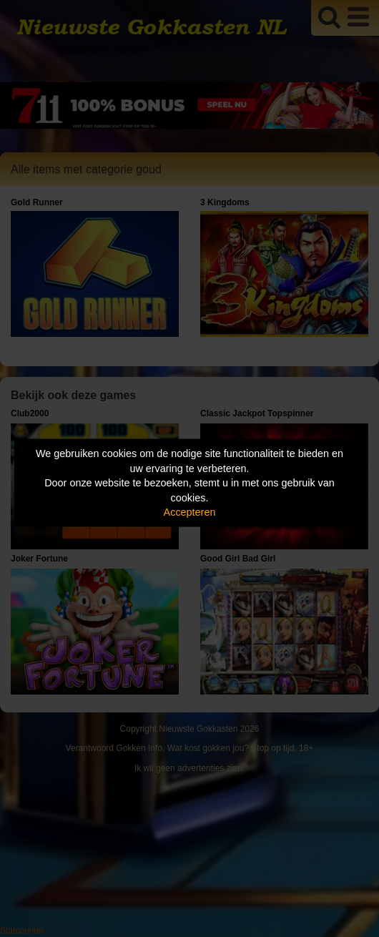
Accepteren (190, 512)
